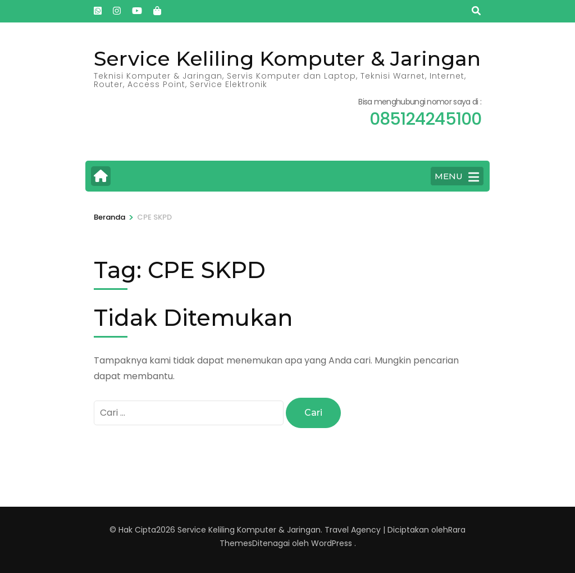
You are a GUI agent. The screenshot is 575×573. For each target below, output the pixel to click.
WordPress (331, 543)
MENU (457, 177)
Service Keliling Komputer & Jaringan (287, 58)
